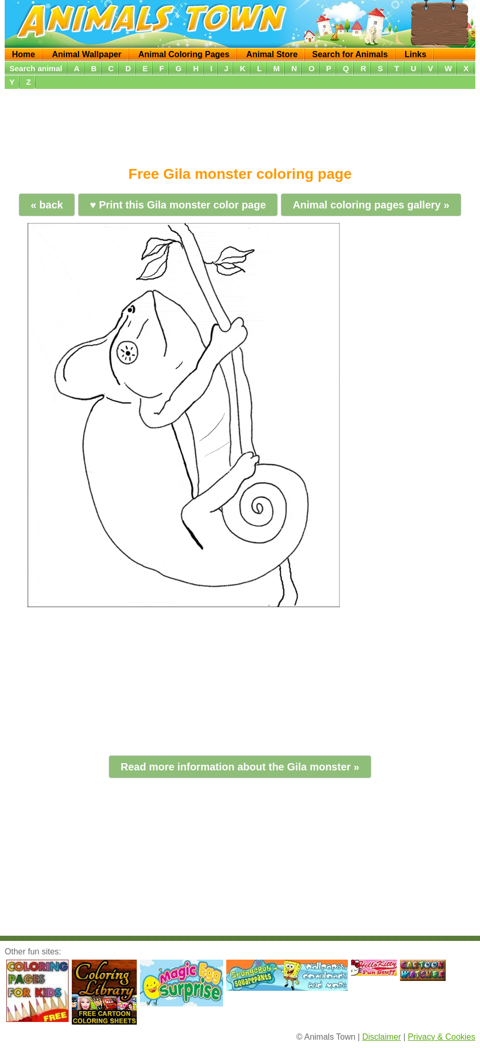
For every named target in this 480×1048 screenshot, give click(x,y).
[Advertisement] (240, 124)
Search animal (35, 68)
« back (47, 205)
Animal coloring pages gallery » (371, 205)
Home (23, 54)
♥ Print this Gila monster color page (178, 205)
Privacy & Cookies (441, 1036)
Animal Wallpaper (87, 54)
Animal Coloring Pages (183, 54)
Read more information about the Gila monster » (240, 766)
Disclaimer (381, 1036)
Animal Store (272, 54)
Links (415, 54)
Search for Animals (349, 54)
